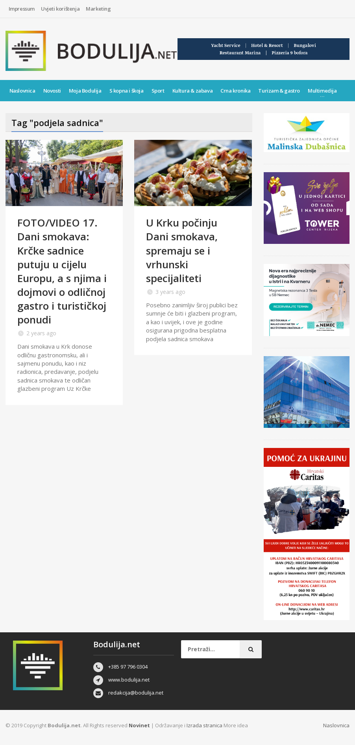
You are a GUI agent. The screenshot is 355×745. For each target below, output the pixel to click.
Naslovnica (22, 90)
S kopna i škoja (126, 90)
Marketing (98, 8)
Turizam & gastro (279, 90)
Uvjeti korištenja (60, 8)
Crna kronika (235, 90)
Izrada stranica (205, 725)
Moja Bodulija (85, 90)
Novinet (139, 725)
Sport (158, 90)
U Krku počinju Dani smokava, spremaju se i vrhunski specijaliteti (182, 250)
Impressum (22, 8)
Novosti (52, 90)
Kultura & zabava (192, 90)
